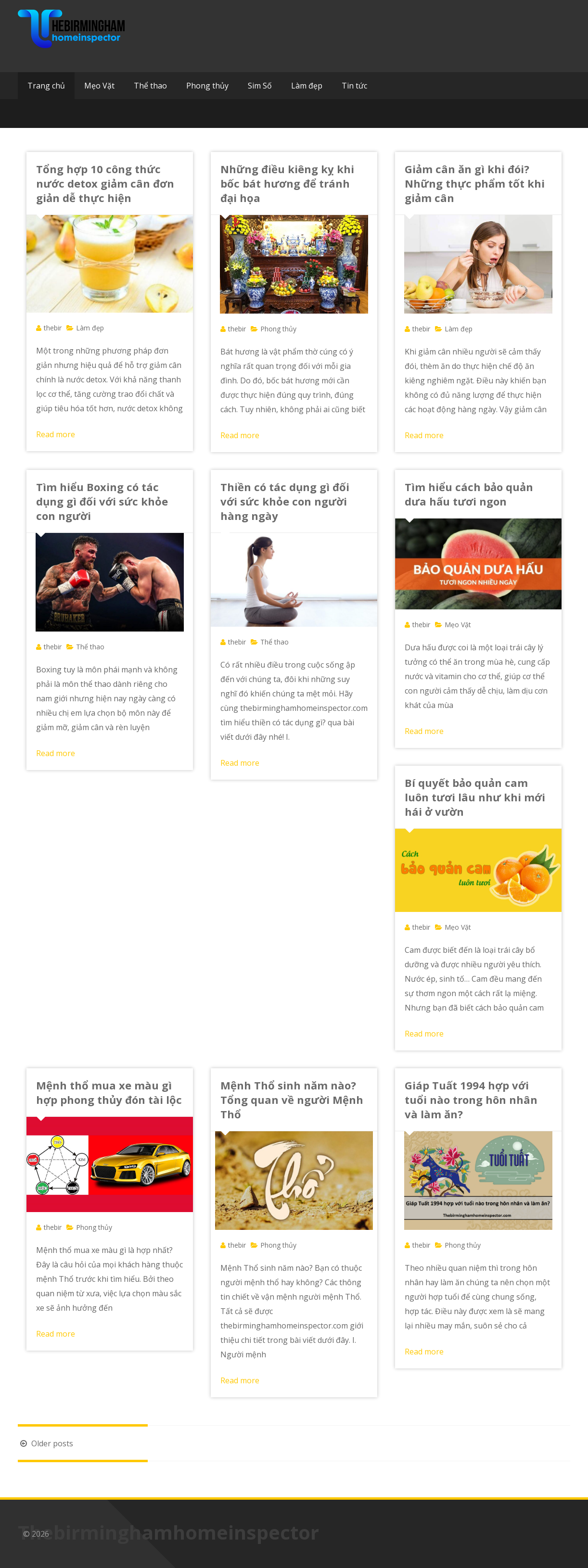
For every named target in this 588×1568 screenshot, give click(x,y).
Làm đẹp (306, 85)
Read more (55, 434)
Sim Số (260, 85)
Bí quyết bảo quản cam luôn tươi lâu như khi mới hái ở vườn (475, 797)
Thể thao (150, 85)
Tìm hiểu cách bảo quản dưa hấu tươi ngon (469, 494)
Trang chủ (46, 85)
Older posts (45, 1443)
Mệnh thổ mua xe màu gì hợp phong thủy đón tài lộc (109, 1092)
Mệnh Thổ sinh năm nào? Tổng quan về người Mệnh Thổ (291, 1099)
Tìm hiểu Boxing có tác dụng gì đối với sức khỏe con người (102, 501)
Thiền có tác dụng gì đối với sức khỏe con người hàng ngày (284, 501)
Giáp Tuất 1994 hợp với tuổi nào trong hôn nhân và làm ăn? (471, 1099)
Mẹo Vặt (99, 85)
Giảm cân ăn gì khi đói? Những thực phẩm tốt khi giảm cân (475, 183)
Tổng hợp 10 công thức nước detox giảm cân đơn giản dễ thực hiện (105, 183)
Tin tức (354, 85)
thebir (53, 327)
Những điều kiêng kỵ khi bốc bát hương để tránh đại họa (287, 183)
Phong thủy (207, 85)
